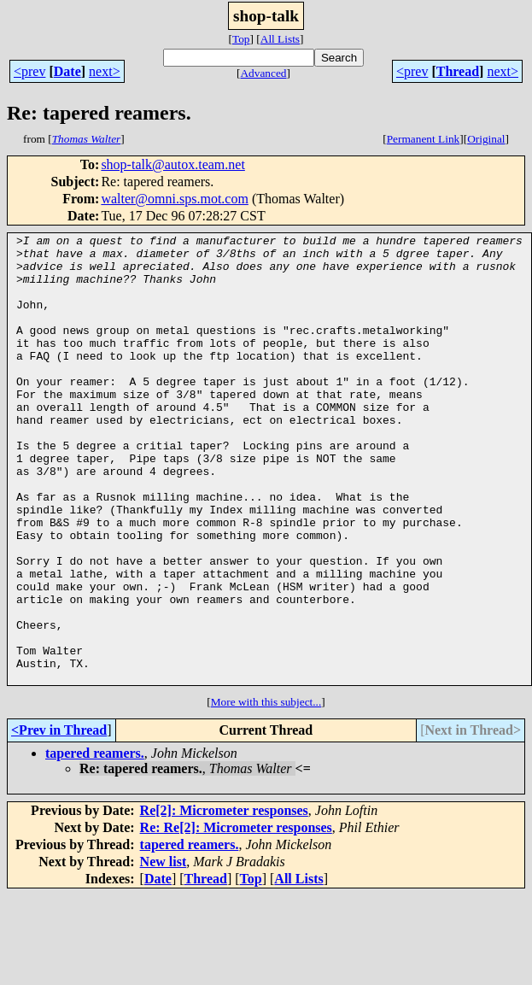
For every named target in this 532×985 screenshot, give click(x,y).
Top (241, 38)
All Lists (280, 38)
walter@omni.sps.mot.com (174, 198)
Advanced (263, 73)
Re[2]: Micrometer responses (224, 900)
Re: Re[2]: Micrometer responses (236, 917)
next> (104, 71)
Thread (457, 71)
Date (67, 71)
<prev (29, 71)
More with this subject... (266, 791)
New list (163, 951)
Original (486, 138)
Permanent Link (423, 138)
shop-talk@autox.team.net (172, 164)
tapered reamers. (94, 842)
